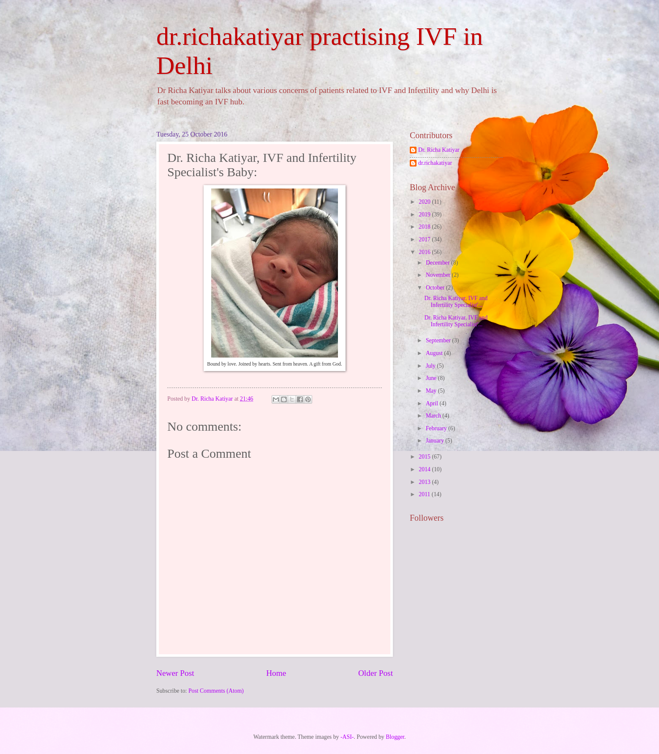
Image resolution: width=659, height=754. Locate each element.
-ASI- (347, 737)
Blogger (395, 737)
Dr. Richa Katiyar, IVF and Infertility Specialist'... (455, 302)
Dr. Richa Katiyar (439, 150)
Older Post (375, 673)
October (436, 287)
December (438, 263)
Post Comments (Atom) (216, 691)
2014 (425, 469)
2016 (425, 252)
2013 (425, 482)
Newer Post (175, 673)
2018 (425, 227)
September (439, 340)
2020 (425, 202)
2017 (425, 239)
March (434, 416)
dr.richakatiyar (435, 163)
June (432, 378)
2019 (425, 214)
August (435, 353)
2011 (425, 494)
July (431, 366)
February (437, 428)
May (432, 391)
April (433, 403)
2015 (425, 456)
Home (276, 673)
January (435, 440)
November (439, 275)
